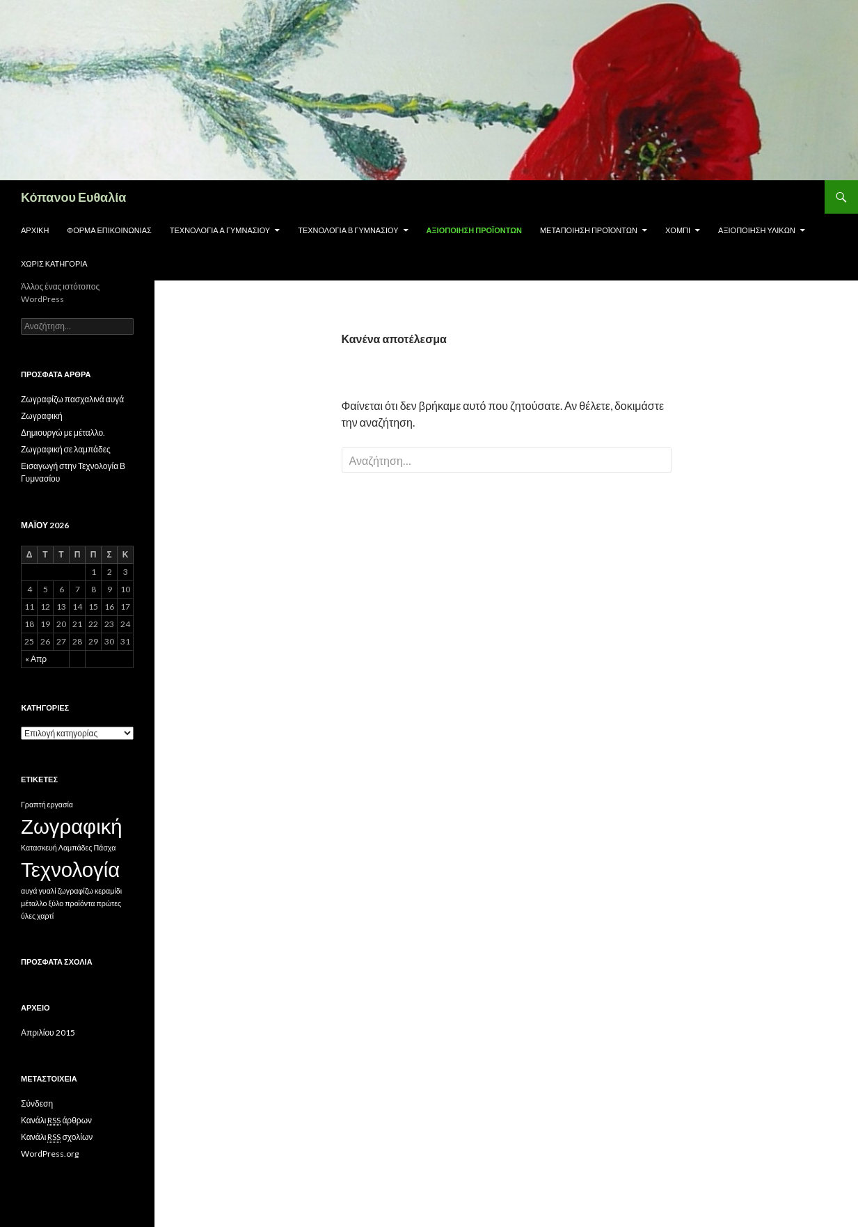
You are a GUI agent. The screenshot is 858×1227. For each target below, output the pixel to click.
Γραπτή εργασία (47, 804)
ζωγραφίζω (75, 890)
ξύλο (56, 903)
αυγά (29, 890)
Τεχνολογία (70, 869)
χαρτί (45, 915)
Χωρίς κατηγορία (54, 263)
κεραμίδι (108, 890)
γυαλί (47, 890)
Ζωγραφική (42, 416)
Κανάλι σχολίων (57, 1137)
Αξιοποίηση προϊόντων (474, 230)
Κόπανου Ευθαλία (73, 197)
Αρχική (35, 230)
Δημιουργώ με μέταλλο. (63, 432)
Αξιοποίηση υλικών (756, 230)
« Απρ (36, 659)
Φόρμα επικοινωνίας (109, 230)
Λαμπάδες (75, 847)
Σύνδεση (37, 1103)
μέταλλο (34, 903)
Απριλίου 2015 (48, 1032)
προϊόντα (80, 903)
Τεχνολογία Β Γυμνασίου (348, 230)
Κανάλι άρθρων (56, 1120)
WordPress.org (50, 1153)
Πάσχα (104, 847)
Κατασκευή (39, 847)
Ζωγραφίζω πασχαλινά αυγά (72, 399)
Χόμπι (677, 230)
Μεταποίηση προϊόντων (588, 230)
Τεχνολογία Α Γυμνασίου (220, 230)
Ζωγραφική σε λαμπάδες (66, 449)
